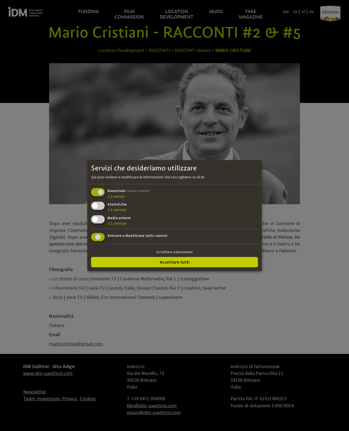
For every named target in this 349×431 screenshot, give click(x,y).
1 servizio (117, 210)
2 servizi (115, 196)
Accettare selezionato (174, 252)
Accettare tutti (174, 262)
